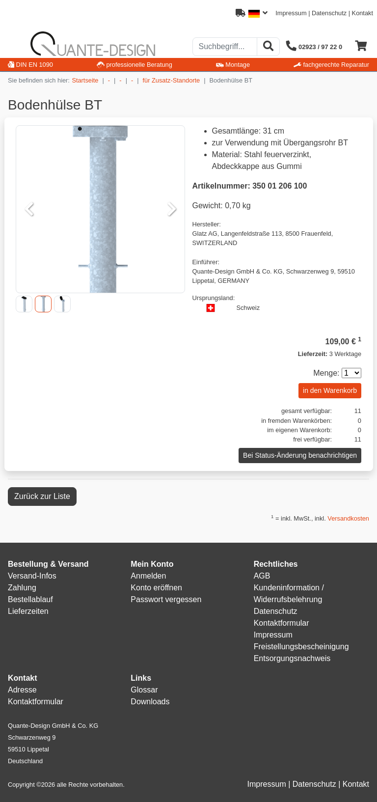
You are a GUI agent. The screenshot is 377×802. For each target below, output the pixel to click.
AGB (262, 576)
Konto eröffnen (156, 587)
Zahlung (22, 587)
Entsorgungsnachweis (292, 658)
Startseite (85, 80)
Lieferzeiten (28, 611)
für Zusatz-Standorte (171, 80)
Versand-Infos (32, 576)
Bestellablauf (30, 599)
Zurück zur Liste (42, 496)
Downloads (150, 701)
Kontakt (362, 13)
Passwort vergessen (166, 599)
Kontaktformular (281, 623)
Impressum (290, 13)
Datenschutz (329, 13)
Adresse (22, 690)
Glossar (144, 690)
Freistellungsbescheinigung (301, 646)
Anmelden (148, 576)
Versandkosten (348, 518)
